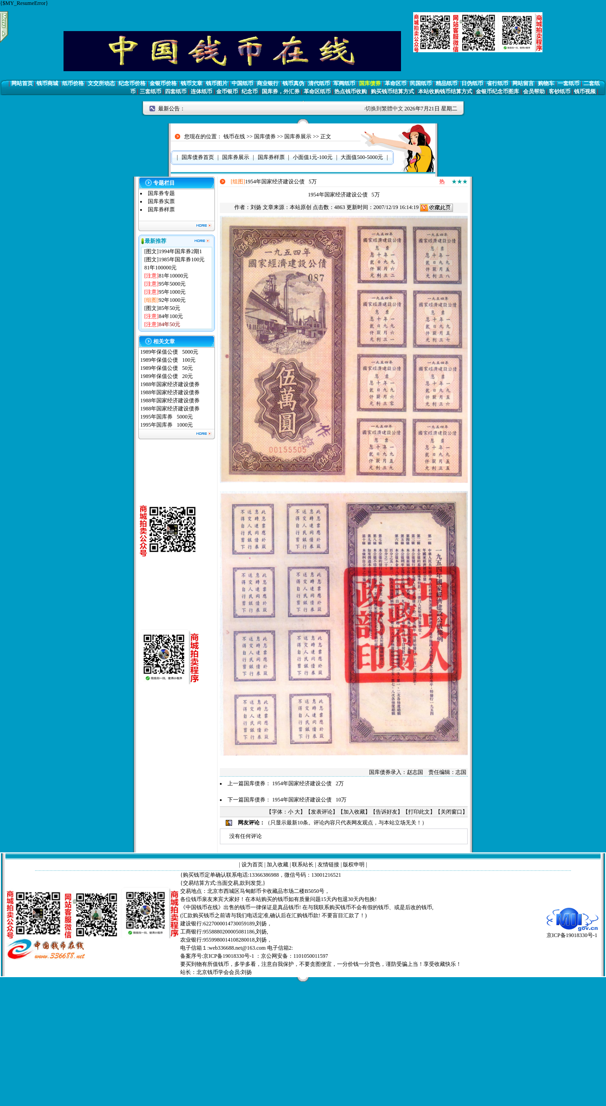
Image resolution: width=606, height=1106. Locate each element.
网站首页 (22, 83)
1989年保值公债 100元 (168, 360)
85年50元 (169, 308)
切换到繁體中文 (384, 108)
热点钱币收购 (350, 91)
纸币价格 (73, 83)
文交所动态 (101, 83)
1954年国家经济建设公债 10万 (309, 800)
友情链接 (328, 864)
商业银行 (267, 83)
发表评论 (322, 812)
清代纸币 (319, 83)
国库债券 (370, 83)
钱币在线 (234, 136)
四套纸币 (176, 91)
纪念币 (249, 91)
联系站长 (303, 864)
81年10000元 (173, 276)
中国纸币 (242, 83)
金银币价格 (163, 83)
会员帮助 (534, 91)
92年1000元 (172, 300)
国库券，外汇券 (281, 91)
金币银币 (227, 91)
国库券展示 (297, 136)
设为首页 (252, 864)
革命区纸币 (317, 91)
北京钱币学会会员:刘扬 (224, 972)
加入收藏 (354, 812)
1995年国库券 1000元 (166, 425)
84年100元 (171, 316)
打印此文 (419, 812)
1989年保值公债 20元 (166, 376)
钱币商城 (47, 83)
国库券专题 (161, 193)
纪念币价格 (132, 83)
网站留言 (523, 83)
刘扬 (256, 207)
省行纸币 (497, 83)
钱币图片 (217, 83)
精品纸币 (446, 83)
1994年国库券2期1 (180, 251)
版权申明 (354, 864)
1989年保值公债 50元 (166, 368)
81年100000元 (160, 267)
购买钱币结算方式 (392, 91)
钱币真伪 (293, 83)
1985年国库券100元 (182, 259)
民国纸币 (421, 83)
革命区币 (395, 83)
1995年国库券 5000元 (166, 417)
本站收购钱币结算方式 (445, 91)
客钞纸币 (559, 91)
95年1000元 (172, 292)
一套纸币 (568, 83)
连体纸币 (201, 91)
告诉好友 (386, 812)
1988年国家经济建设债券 (170, 384)
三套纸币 (150, 91)
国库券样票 (161, 209)
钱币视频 (585, 91)
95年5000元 (172, 284)
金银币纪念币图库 (497, 91)
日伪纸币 (472, 83)
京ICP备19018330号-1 (572, 932)
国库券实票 (161, 201)
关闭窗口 (451, 812)
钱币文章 (191, 83)
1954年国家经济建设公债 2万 (308, 783)
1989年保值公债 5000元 (169, 352)
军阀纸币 (344, 83)
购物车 (546, 83)
